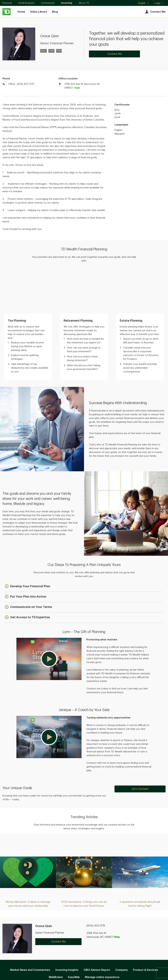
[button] (27, 543)
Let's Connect (139, 745)
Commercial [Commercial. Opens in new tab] (47, 3)
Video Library (38, 11)
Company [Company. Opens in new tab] (121, 926)
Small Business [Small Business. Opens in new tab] (26, 3)
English (143, 3)
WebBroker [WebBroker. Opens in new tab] (56, 933)
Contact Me (155, 12)
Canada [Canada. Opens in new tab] (84, 965)
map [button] (77, 88)
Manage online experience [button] (102, 933)
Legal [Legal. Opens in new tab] (89, 943)
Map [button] (117, 893)
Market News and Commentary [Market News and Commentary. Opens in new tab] (30, 926)
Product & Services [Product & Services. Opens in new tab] (145, 926)
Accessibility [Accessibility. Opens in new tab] (106, 943)
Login (159, 3)
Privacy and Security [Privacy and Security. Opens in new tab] (67, 943)
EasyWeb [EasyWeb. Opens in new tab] (74, 933)
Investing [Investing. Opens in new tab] (66, 3)
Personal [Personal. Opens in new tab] (7, 3)
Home (21, 11)
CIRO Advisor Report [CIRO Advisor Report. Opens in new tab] (97, 926)
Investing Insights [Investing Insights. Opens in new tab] (66, 926)
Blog (55, 11)
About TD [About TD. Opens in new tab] (84, 3)
